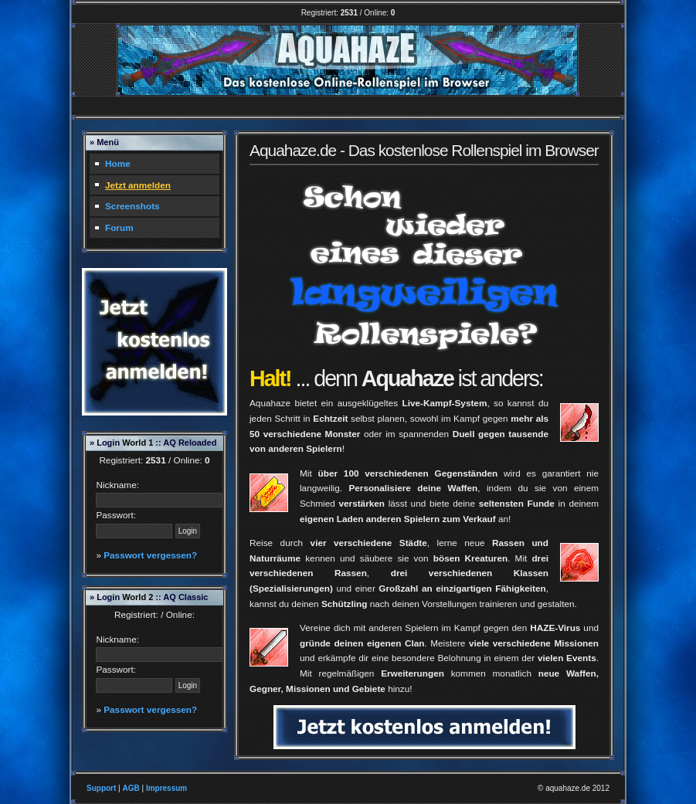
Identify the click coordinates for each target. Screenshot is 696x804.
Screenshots (132, 206)
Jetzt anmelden (138, 185)
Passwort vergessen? (150, 555)
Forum (119, 227)
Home (118, 163)
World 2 (137, 597)
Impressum (166, 788)
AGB (130, 788)
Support (101, 788)
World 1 (137, 442)
